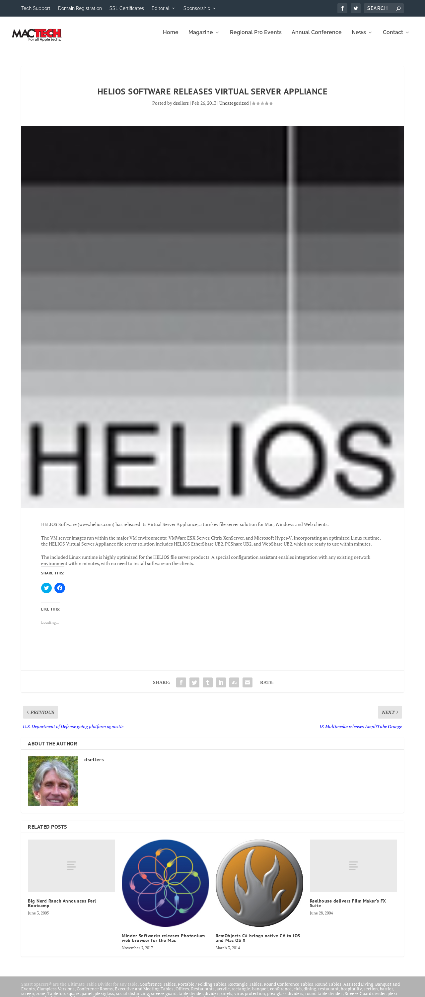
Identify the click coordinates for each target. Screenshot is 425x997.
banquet (260, 993)
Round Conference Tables (288, 989)
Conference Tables (158, 989)
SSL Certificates (126, 8)
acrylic (223, 993)
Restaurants (203, 993)
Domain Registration (80, 8)
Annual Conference (317, 37)
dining (310, 993)
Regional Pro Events (256, 37)
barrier (386, 993)
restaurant (328, 993)
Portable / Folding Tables (202, 989)
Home (170, 37)
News (359, 37)
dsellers (181, 107)
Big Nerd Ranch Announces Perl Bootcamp (62, 908)
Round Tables (328, 989)
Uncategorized (234, 107)
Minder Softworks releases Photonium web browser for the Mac (163, 942)
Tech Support (35, 8)
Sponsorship (196, 8)
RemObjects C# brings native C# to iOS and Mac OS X (258, 942)
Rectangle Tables (245, 989)
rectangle (241, 993)
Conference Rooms (95, 993)
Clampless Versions (56, 993)
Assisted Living (358, 989)
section (371, 993)
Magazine (200, 37)
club (298, 993)
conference (281, 993)
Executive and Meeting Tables (144, 993)
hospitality (351, 993)
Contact (393, 37)
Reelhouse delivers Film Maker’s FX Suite (348, 908)
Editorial (161, 8)
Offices (182, 993)
